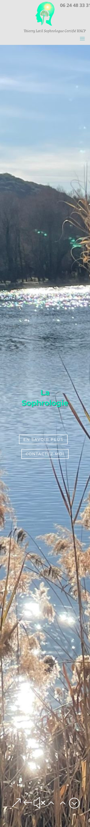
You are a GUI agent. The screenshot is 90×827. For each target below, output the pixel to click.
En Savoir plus (43, 439)
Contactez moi (45, 454)
